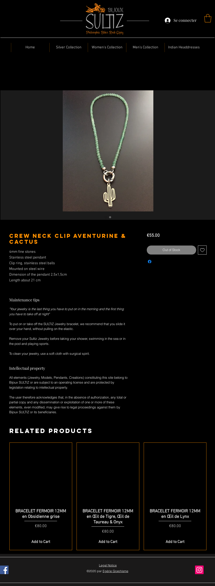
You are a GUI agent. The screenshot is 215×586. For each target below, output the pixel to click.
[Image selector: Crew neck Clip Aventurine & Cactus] (106, 217)
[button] (207, 18)
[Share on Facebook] (149, 261)
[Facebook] (4, 570)
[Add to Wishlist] (202, 250)
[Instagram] (199, 570)
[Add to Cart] (41, 542)
